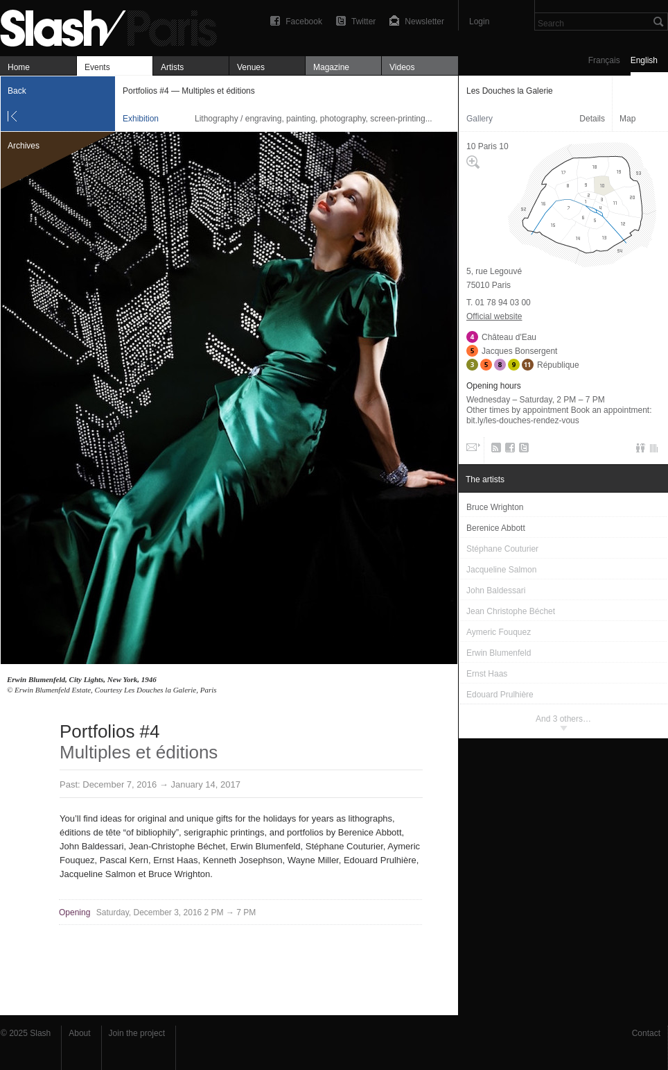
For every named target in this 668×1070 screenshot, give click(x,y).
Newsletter (424, 21)
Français (604, 60)
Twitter (363, 21)
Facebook (303, 21)
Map (627, 119)
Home (19, 67)
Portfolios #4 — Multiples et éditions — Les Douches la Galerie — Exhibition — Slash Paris (114, 26)
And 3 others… (563, 719)
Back (17, 91)
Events (97, 67)
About (79, 1033)
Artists (172, 67)
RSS (493, 450)
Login (479, 21)
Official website (494, 316)
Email (471, 450)
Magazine (331, 67)
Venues (251, 67)
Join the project (137, 1033)
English (644, 60)
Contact (646, 1033)
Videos (401, 67)
